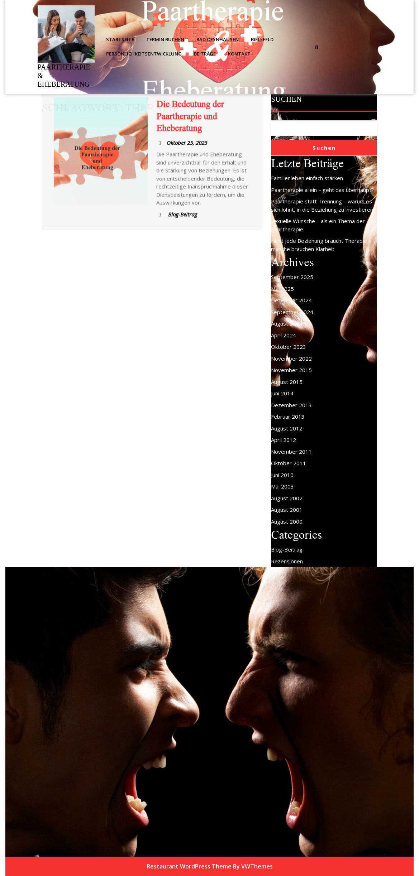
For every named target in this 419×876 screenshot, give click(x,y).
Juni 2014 (282, 393)
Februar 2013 (288, 416)
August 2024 (287, 323)
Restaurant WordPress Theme (189, 866)
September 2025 (292, 276)
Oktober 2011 (288, 463)
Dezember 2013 (291, 405)
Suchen (286, 99)
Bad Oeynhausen (217, 39)
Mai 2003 (282, 486)
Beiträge (205, 53)
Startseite (120, 39)
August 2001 (287, 509)
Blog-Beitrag (287, 549)
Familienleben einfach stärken (307, 178)
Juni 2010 (282, 474)
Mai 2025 (282, 288)
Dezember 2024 (291, 300)
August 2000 (287, 521)
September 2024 (292, 312)
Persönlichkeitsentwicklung (144, 53)
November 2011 (291, 451)
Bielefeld (262, 39)
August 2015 (287, 381)
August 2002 (287, 498)
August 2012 (287, 428)
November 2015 (291, 370)
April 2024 (283, 335)
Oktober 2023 (288, 346)
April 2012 (283, 439)
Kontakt (239, 53)
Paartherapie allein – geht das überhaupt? (322, 189)
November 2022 (291, 358)
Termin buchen (165, 39)
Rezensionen (287, 561)
